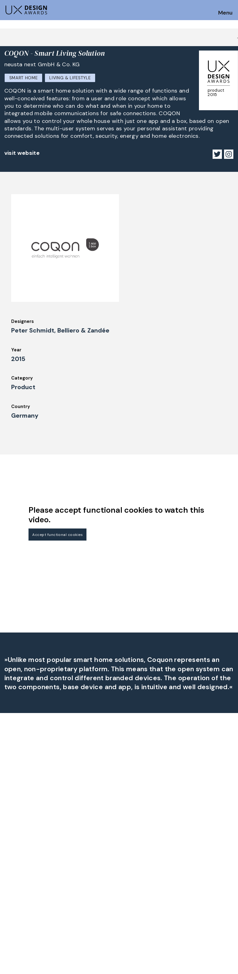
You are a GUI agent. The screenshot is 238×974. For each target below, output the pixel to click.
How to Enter (19, 858)
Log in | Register (198, 890)
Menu (225, 13)
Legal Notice (136, 890)
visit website (22, 153)
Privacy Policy (196, 873)
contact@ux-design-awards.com (59, 916)
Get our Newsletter (31, 819)
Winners (72, 873)
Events (71, 890)
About (128, 856)
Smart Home (23, 77)
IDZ (125, 873)
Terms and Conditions (205, 881)
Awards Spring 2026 (85, 881)
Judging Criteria (81, 856)
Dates (11, 867)
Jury (9, 884)
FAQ (9, 875)
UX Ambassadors (82, 864)
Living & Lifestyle (69, 77)
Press (186, 864)
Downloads (133, 881)
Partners (190, 856)
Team (127, 864)
